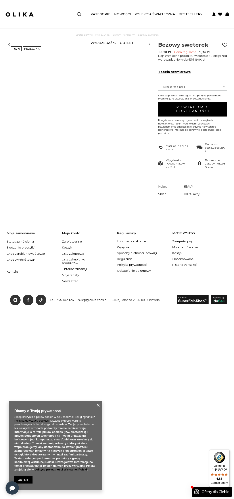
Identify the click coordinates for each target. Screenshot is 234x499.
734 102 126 (65, 351)
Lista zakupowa (73, 305)
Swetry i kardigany (124, 34)
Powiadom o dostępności (193, 109)
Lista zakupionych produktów (74, 312)
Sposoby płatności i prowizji (137, 304)
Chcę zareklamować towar (26, 305)
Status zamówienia (20, 292)
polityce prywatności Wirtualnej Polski (61, 469)
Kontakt (12, 323)
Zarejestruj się (72, 292)
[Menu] (227, 452)
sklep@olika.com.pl (92, 351)
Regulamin (124, 310)
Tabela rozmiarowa (174, 72)
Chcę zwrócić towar (21, 311)
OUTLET (127, 43)
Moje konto (71, 285)
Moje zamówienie (21, 285)
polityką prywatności (209, 95)
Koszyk (67, 299)
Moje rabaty (70, 326)
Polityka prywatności (132, 316)
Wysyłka (123, 298)
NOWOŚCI (122, 14)
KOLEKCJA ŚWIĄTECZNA (155, 14)
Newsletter (70, 332)
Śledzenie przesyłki (21, 299)
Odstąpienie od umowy (134, 322)
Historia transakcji (74, 320)
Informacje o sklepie (131, 292)
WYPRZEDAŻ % (103, 43)
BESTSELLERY (190, 14)
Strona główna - (84, 34)
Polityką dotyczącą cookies (31, 420)
